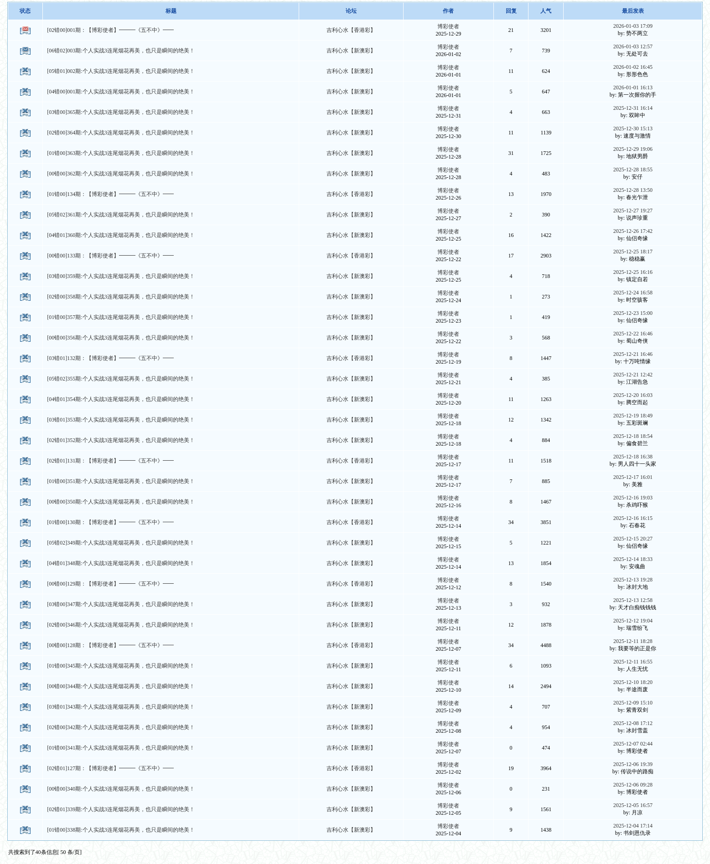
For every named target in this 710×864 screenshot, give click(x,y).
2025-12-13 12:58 (633, 600)
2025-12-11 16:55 (633, 661)
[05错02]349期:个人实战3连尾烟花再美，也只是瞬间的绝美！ (120, 543)
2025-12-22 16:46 (633, 333)
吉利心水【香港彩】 (351, 30)
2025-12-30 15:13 (633, 128)
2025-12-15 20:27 (633, 538)
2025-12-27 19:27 (633, 210)
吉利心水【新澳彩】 (351, 50)
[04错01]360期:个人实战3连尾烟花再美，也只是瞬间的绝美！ (120, 235)
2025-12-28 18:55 (633, 169)
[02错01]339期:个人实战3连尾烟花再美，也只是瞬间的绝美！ (120, 809)
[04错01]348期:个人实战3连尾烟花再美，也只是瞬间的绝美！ (120, 563)
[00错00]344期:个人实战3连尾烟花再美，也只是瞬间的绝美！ (120, 686)
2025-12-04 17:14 (633, 826)
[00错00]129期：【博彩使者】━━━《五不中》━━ (110, 584)
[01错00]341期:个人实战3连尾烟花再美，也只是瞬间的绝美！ (120, 748)
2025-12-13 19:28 (633, 579)
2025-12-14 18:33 (633, 559)
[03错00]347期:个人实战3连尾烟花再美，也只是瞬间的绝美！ (120, 604)
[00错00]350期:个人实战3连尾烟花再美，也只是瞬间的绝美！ (120, 502)
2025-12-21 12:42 (633, 374)
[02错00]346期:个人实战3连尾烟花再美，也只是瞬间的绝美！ (120, 625)
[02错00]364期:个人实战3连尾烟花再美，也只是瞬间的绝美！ (120, 132)
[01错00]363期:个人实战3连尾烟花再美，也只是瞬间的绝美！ (120, 153)
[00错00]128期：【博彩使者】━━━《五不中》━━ (110, 645)
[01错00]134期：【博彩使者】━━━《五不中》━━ (110, 194)
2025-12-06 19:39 (633, 764)
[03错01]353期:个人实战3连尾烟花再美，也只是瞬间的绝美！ (120, 420)
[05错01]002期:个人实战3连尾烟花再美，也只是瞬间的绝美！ (120, 71)
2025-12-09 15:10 (633, 702)
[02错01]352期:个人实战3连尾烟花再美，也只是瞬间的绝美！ (120, 440)
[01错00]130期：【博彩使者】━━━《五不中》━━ (110, 522)
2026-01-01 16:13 (633, 87)
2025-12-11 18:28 (633, 641)
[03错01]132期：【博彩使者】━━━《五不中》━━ (110, 358)
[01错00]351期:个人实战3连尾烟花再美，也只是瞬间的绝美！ (120, 481)
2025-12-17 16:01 (633, 477)
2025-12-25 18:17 (633, 251)
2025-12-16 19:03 (633, 497)
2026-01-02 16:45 (633, 67)
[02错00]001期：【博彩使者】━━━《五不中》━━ (110, 30)
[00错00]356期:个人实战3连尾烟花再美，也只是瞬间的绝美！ (120, 337)
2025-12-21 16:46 (633, 354)
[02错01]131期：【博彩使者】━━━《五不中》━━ (110, 461)
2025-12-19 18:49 (633, 415)
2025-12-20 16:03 (633, 395)
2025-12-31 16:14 (633, 108)
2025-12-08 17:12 (633, 723)
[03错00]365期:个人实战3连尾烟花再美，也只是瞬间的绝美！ (120, 112)
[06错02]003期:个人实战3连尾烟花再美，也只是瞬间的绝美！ (120, 50)
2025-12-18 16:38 (633, 456)
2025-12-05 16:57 (633, 805)
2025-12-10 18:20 (633, 682)
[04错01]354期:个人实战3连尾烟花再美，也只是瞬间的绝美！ (120, 399)
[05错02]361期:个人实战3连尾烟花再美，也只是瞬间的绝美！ (120, 214)
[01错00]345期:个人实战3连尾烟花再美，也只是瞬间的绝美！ (120, 666)
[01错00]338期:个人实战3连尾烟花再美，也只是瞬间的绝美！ (120, 830)
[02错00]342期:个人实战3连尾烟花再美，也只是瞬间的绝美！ (120, 727)
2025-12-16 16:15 (633, 518)
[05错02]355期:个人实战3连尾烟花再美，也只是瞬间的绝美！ (120, 378)
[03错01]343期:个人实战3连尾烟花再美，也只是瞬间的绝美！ (120, 707)
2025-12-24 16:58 (633, 292)
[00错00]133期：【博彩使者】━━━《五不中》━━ (110, 255)
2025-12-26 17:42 (633, 231)
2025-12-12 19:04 (633, 620)
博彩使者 (448, 26)
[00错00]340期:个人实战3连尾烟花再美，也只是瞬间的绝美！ (120, 789)
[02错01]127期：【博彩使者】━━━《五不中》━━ (110, 768)
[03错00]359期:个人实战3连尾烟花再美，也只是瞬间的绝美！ (120, 276)
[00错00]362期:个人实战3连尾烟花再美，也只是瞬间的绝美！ (120, 173)
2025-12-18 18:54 (633, 436)
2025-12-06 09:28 (633, 785)
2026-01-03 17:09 (633, 26)
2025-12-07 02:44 (633, 744)
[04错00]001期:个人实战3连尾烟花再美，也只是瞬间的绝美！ (120, 91)
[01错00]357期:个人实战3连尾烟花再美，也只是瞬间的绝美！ (120, 317)
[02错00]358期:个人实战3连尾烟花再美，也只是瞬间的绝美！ (120, 296)
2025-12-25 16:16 (633, 272)
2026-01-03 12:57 (633, 46)
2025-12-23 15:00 (633, 313)
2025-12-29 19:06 (633, 149)
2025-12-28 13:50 (633, 190)
